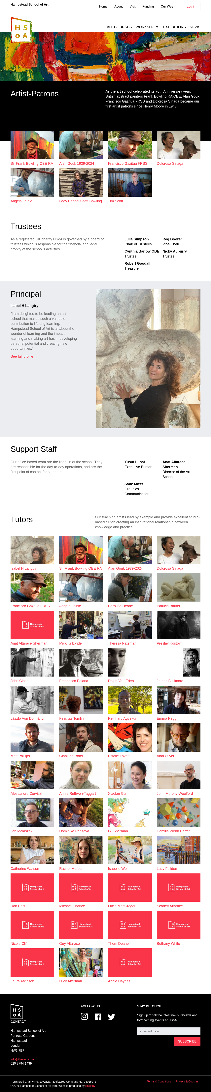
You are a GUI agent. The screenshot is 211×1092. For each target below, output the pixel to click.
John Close (19, 681)
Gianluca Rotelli (71, 756)
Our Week (168, 6)
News (195, 27)
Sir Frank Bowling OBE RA (32, 164)
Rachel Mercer (71, 869)
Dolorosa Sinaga (170, 164)
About (118, 6)
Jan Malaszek (21, 831)
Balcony (90, 1085)
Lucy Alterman (70, 981)
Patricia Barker (168, 606)
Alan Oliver (165, 756)
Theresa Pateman (122, 643)
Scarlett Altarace (170, 906)
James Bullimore (170, 681)
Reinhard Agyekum (123, 718)
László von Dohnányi (27, 718)
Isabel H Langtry (24, 568)
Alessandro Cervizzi (26, 794)
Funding (148, 6)
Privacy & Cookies (187, 1081)
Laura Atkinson (22, 981)
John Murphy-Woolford (175, 794)
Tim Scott (115, 201)
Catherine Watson (25, 869)
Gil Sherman (118, 831)
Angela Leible (21, 201)
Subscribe (144, 1024)
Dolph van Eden (121, 681)
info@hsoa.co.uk (22, 1059)
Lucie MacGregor (121, 906)
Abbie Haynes (119, 981)
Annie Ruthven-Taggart (77, 794)
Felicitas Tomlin (71, 718)
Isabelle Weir (118, 869)
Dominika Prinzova (74, 831)
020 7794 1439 (21, 1063)
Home (103, 6)
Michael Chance (72, 906)
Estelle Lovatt (118, 756)
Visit (132, 6)
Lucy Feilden (167, 869)
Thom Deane (118, 944)
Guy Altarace (69, 944)
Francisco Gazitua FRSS (127, 164)
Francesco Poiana (73, 681)
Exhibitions (174, 27)
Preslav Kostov (169, 643)
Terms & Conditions (159, 1081)
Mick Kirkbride (70, 643)
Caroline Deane (120, 606)
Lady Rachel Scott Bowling (80, 201)
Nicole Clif (19, 944)
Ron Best (18, 906)
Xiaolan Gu (117, 794)
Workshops (147, 27)
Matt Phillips (20, 756)
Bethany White (168, 944)
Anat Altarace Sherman (29, 643)
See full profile (22, 356)
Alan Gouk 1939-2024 (76, 164)
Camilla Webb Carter (173, 831)
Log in (191, 6)
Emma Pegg (166, 718)
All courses (119, 27)
